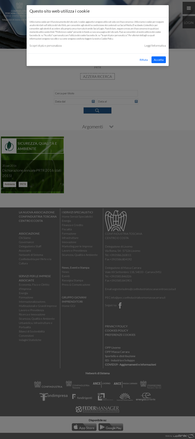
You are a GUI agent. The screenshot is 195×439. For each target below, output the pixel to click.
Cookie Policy (107, 38)
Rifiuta (144, 59)
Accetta (159, 59)
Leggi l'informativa (155, 45)
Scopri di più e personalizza (45, 45)
